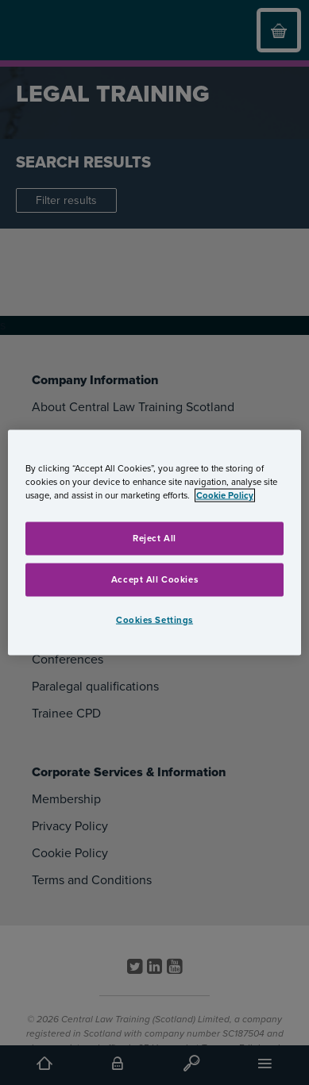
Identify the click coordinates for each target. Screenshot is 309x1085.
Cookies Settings (154, 619)
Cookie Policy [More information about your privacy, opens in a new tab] (224, 495)
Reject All (154, 538)
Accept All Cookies (154, 579)
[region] (155, 542)
